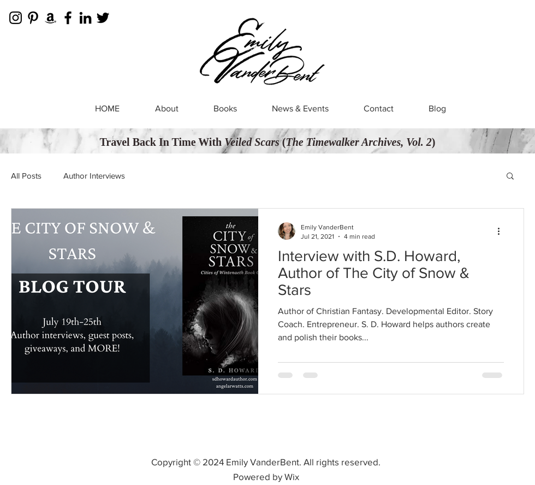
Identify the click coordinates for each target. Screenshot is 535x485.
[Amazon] (50, 17)
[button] (510, 176)
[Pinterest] (33, 17)
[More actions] (502, 231)
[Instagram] (15, 17)
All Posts (26, 175)
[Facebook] (68, 17)
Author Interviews (94, 175)
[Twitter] (102, 17)
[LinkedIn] (85, 17)
